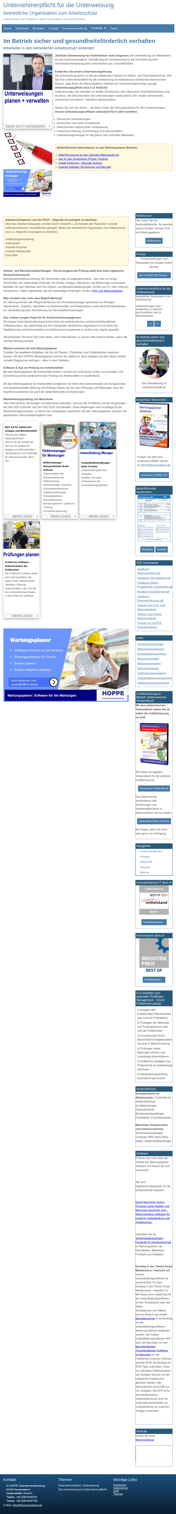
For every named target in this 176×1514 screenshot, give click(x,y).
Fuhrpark (145, 856)
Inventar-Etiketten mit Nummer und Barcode (85, 167)
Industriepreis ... (154, 979)
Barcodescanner (145, 1318)
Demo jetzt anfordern (25, 126)
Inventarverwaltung (75, 28)
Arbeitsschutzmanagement (153, 683)
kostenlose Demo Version (154, 821)
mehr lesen (22, 516)
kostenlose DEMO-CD (154, 475)
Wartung (144, 872)
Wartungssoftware (148, 668)
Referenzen (154, 240)
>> (157, 323)
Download (22, 28)
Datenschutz (120, 1488)
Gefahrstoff (146, 862)
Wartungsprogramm (149, 663)
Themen (118, 1494)
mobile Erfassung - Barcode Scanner (80, 163)
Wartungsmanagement (150, 649)
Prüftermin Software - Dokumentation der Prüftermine (17, 566)
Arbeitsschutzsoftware (150, 644)
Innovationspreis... (154, 922)
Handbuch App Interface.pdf (153, 578)
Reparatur (145, 867)
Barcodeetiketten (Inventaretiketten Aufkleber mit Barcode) (152, 1350)
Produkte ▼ (98, 28)
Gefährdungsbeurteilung (151, 673)
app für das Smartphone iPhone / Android (83, 159)
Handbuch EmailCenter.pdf (153, 591)
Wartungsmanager (148, 658)
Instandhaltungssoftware (151, 653)
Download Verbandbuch (154, 788)
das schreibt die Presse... (154, 275)
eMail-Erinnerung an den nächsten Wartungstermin (89, 155)
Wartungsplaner (145, 1439)
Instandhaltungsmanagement (154, 678)
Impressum (120, 1485)
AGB (116, 1491)
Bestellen (38, 28)
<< (150, 323)
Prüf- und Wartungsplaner (107, 290)
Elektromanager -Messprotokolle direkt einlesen (56, 466)
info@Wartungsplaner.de (155, 465)
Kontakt (54, 28)
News (114, 28)
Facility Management (151, 851)
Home (7, 28)
